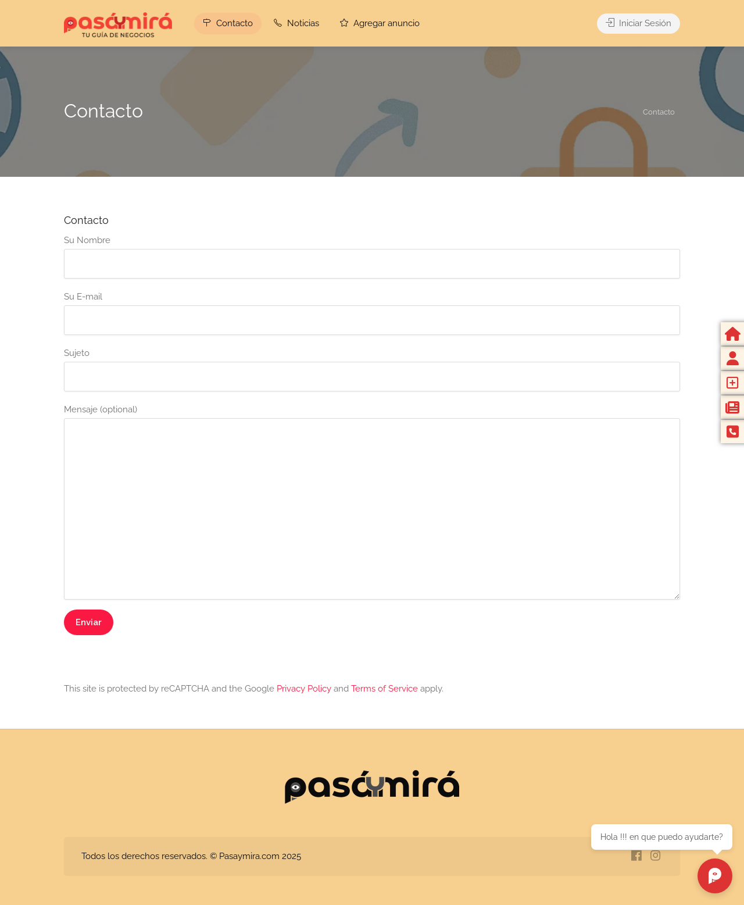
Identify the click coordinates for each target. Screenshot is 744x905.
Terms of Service (384, 688)
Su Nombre (372, 257)
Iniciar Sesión (638, 23)
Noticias (296, 23)
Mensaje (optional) (372, 502)
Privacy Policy (304, 688)
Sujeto (372, 369)
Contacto (228, 23)
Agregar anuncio (380, 23)
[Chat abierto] (715, 875)
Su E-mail (372, 313)
